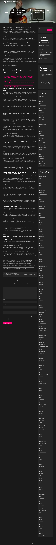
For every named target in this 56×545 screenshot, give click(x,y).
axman (41, 220)
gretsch (41, 316)
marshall (41, 402)
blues (25, 263)
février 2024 (42, 142)
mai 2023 (42, 158)
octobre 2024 (42, 128)
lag (40, 392)
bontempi (42, 247)
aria (40, 213)
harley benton (42, 360)
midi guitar (42, 429)
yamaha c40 (42, 535)
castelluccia (42, 252)
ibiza (41, 369)
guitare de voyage (43, 326)
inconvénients (24, 265)
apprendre (42, 208)
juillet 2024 (42, 133)
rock (4, 268)
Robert (42, 82)
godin (41, 314)
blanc (41, 238)
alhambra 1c (42, 188)
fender (41, 287)
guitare (41, 319)
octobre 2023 (42, 149)
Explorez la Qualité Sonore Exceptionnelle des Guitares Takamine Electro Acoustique (44, 59)
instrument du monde (44, 374)
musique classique (43, 443)
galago (41, 300)
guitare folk (42, 337)
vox (40, 524)
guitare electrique (43, 330)
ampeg (41, 199)
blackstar (42, 236)
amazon (41, 197)
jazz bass (41, 381)
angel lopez (42, 204)
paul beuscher (43, 452)
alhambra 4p (42, 192)
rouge (41, 475)
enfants (41, 277)
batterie (41, 229)
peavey (41, 455)
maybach (42, 415)
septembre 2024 (43, 129)
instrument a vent (43, 372)
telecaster (42, 501)
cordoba (41, 257)
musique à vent (43, 441)
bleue (41, 243)
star (41, 491)
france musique (43, 296)
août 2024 (42, 131)
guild (41, 317)
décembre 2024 (43, 124)
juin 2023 (42, 156)
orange (41, 446)
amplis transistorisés (19, 263)
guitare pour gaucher (44, 346)
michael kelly (42, 425)
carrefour (42, 250)
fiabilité (13, 265)
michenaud (42, 427)
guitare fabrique (43, 333)
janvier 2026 (42, 101)
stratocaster (42, 494)
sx (40, 496)
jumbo (41, 386)
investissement (30, 265)
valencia (41, 514)
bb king (41, 231)
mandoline (42, 399)
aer (40, 183)
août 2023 (42, 152)
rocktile (41, 471)
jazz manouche (43, 383)
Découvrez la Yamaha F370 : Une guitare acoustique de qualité (44, 55)
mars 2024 (42, 140)
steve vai (41, 492)
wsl (40, 531)
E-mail (4, 304)
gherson (41, 305)
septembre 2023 (43, 151)
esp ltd (41, 282)
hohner (41, 363)
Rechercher (41, 28)
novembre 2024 (43, 126)
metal (41, 422)
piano (41, 457)
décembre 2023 (43, 145)
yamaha (41, 533)
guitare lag (42, 342)
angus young (42, 206)
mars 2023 (42, 161)
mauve (41, 413)
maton (41, 411)
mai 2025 (41, 115)
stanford (41, 489)
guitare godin (42, 339)
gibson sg (42, 312)
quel (41, 464)
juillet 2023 (42, 154)
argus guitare (42, 211)
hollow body (42, 365)
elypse (41, 275)
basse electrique (43, 227)
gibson (41, 307)
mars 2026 (42, 98)
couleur (41, 261)
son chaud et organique (9, 268)
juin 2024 (42, 135)
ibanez (41, 367)
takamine (42, 498)
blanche (41, 240)
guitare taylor (42, 351)
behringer (42, 233)
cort (41, 259)
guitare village (42, 353)
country (41, 263)
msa (41, 434)
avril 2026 (42, 96)
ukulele (41, 508)
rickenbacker (42, 468)
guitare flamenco (43, 335)
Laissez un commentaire (26, 27)
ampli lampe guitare (12, 263)
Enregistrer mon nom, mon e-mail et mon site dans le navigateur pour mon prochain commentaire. (19, 316)
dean (41, 268)
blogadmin (7, 27)
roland (41, 473)
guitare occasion (43, 344)
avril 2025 (42, 117)
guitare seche (42, 349)
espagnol (42, 284)
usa (40, 512)
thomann (42, 505)
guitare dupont (43, 328)
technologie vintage (17, 268)
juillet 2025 (42, 112)
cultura (41, 264)
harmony (42, 362)
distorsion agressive (30, 263)
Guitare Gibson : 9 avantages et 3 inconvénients (46, 75)
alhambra (42, 187)
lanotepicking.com (12, 1)
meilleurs (42, 420)
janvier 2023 (42, 165)
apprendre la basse (43, 210)
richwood (42, 466)
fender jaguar (42, 289)
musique (41, 439)
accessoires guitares (43, 176)
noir (41, 445)
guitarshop (42, 358)
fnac (41, 291)
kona (41, 390)
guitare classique (43, 323)
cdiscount (42, 254)
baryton (41, 224)
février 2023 (42, 163)
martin (41, 406)
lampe (18, 27)
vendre (41, 515)
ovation (41, 448)
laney (41, 395)
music (41, 436)
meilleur (41, 416)
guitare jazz (42, 340)
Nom (4, 299)
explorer (41, 286)
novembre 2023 (43, 147)
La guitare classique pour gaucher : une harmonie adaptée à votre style (29, 274)
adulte (41, 181)
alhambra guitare (43, 194)
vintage (41, 521)
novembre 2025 (43, 105)
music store (42, 438)
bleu (41, 241)
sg (40, 482)
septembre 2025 (43, 108)
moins (41, 432)
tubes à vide (24, 268)
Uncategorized (43, 510)
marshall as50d (43, 404)
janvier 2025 (42, 122)
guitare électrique (18, 265)
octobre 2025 (42, 106)
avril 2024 (42, 138)
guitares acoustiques (44, 356)
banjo (41, 222)
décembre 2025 (43, 103)
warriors (41, 526)
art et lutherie (42, 217)
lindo (41, 397)
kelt (41, 388)
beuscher (42, 234)
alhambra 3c (42, 190)
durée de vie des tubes (6, 265)
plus (41, 459)
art (40, 215)
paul (41, 450)
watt (41, 528)
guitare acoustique (43, 321)
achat (41, 178)
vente (41, 517)
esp (40, 280)
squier (41, 485)
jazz (34, 265)
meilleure (42, 418)
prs (40, 462)
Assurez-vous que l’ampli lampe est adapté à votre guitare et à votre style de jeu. (18, 76)
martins (41, 409)
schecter (41, 480)
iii (40, 370)
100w (41, 174)
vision (41, 522)
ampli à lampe (5, 263)
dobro (41, 270)
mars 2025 (42, 119)
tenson (41, 503)
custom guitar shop (43, 266)
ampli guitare (42, 201)
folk (41, 293)
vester (41, 519)
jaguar (41, 376)
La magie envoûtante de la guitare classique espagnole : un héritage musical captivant (11, 274)
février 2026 (42, 99)
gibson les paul (43, 310)
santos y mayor (43, 478)
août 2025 (42, 110)
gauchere (42, 303)
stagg (41, 487)
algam (41, 185)
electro (41, 273)
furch (41, 298)
